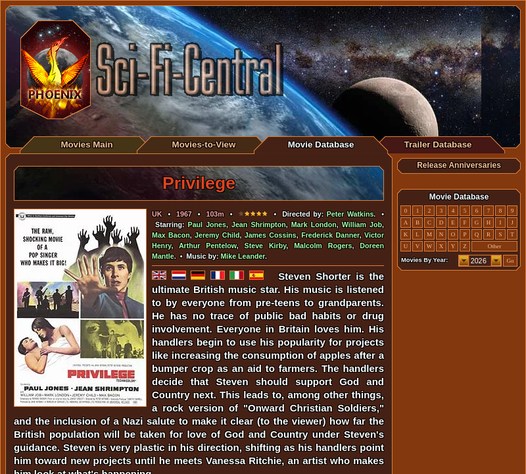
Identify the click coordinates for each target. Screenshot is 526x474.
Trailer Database (438, 144)
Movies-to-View (204, 144)
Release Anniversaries (459, 165)
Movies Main (86, 144)
